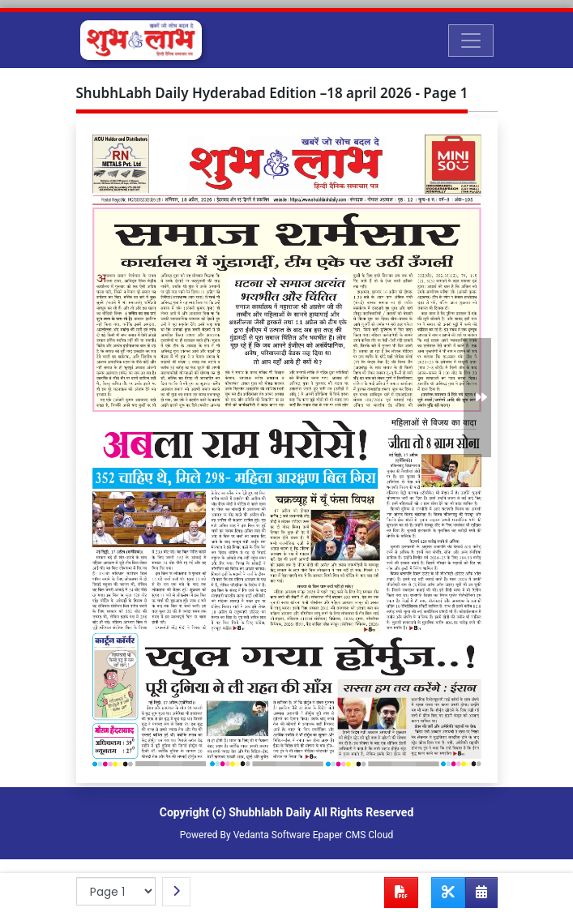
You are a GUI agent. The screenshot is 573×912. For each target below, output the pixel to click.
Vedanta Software (271, 835)
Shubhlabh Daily (269, 812)
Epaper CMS (339, 835)
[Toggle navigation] (471, 40)
